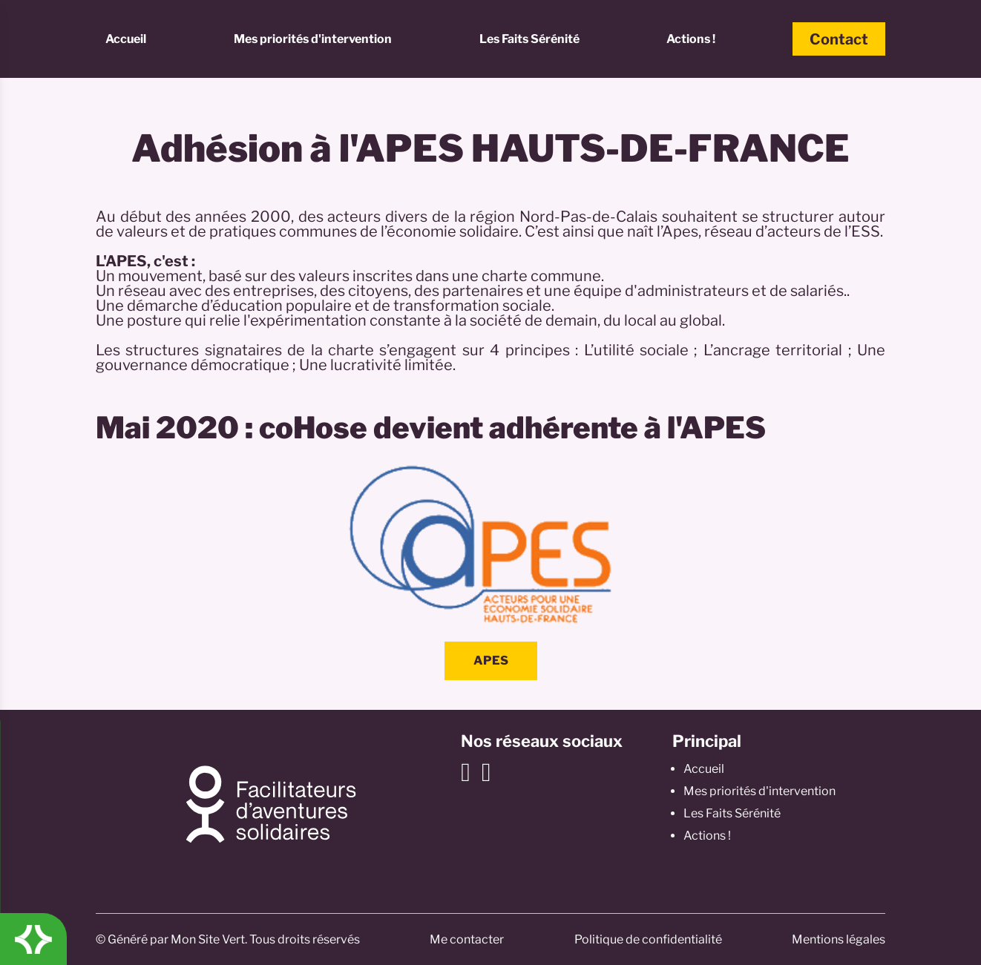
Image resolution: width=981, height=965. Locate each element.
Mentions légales (838, 939)
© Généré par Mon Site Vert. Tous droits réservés (228, 939)
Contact (839, 39)
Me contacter (467, 939)
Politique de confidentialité (648, 939)
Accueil (125, 39)
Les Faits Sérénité (529, 39)
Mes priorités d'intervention (313, 39)
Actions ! (690, 39)
